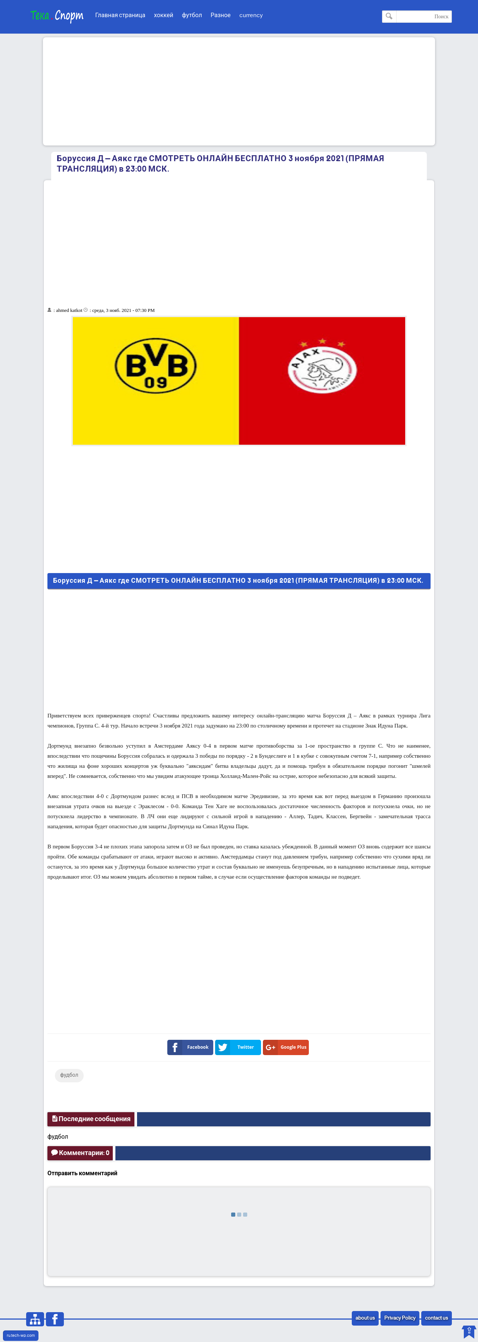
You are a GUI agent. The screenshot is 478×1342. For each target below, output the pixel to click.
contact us (436, 1318)
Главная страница (120, 15)
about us (365, 1318)
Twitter (236, 1047)
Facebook (189, 1047)
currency (251, 15)
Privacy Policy (400, 1318)
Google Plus (286, 1047)
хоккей (163, 15)
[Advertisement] (239, 91)
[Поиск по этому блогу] (417, 16)
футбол (192, 15)
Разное (221, 15)
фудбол (69, 1075)
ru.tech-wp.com (21, 1336)
